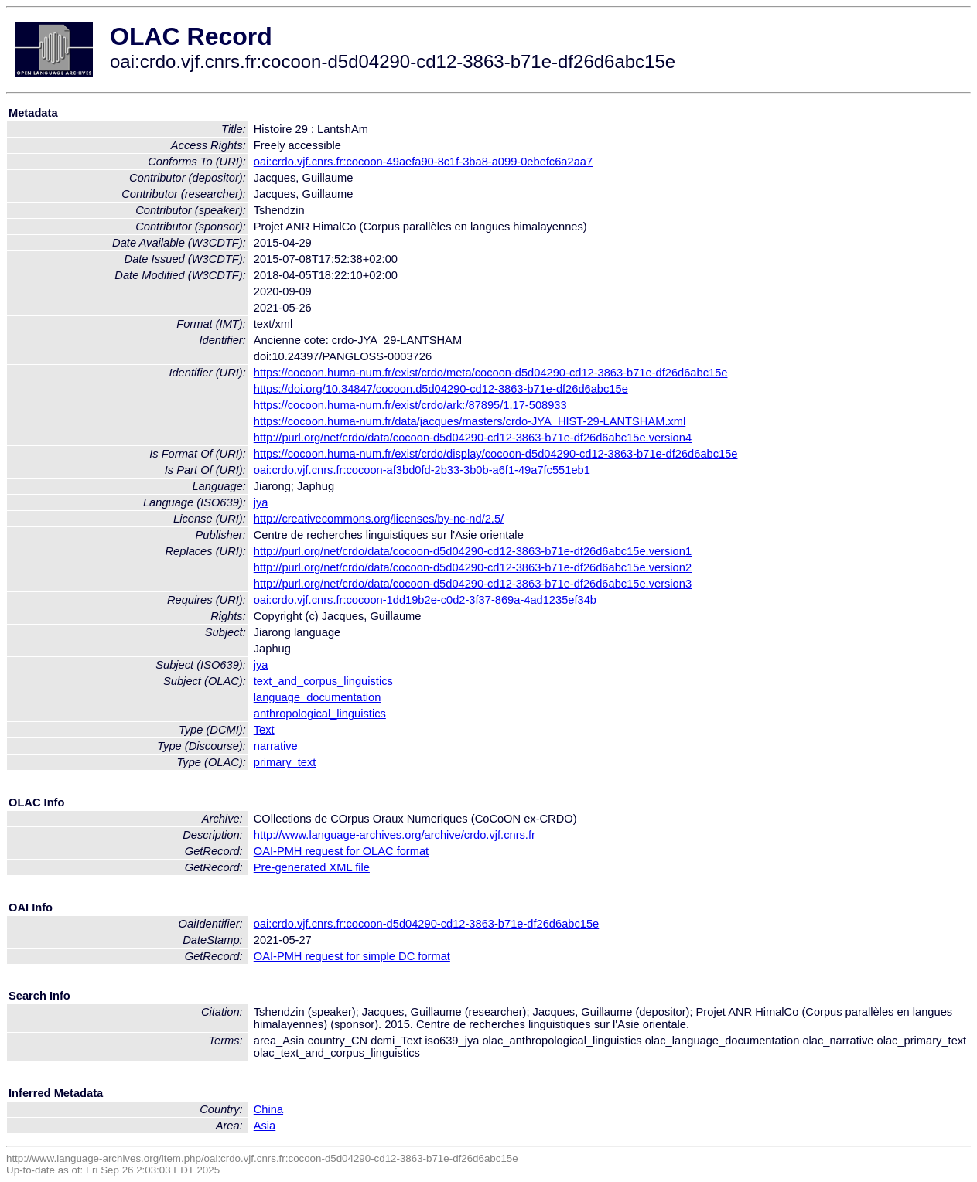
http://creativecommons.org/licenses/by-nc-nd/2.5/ (379, 519)
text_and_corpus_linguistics (323, 681)
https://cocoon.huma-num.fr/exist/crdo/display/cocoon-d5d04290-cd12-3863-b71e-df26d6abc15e (496, 454)
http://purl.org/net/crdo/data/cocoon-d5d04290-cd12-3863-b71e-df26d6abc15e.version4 (473, 437)
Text (264, 730)
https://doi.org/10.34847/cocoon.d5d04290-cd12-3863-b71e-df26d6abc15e (441, 389)
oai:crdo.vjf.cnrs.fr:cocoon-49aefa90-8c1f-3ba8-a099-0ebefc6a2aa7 (423, 161)
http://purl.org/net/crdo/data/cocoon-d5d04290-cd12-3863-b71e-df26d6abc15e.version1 (473, 551)
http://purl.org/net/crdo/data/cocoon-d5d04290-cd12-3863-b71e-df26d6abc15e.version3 (473, 583)
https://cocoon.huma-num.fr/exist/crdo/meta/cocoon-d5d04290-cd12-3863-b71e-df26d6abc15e (491, 372)
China (268, 1109)
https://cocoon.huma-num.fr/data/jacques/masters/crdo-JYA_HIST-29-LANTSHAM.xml (470, 421)
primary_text (285, 762)
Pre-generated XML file (312, 867)
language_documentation (317, 697)
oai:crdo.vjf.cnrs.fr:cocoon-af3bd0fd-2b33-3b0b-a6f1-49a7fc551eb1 (422, 470)
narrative (276, 746)
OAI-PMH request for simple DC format (352, 956)
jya (261, 502)
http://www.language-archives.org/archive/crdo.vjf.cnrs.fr (394, 835)
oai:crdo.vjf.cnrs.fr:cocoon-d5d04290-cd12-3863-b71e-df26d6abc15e (427, 924)
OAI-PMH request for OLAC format (341, 851)
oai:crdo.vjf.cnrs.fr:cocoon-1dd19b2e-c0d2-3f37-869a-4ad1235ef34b (425, 600)
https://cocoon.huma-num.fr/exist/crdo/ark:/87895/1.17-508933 (410, 405)
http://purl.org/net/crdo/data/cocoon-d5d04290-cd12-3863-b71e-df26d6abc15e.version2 (473, 567)
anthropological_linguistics (320, 713)
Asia (265, 1125)
